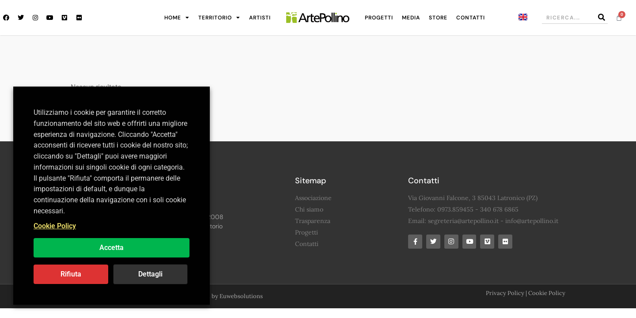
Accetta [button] (111, 247)
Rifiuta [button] (71, 274)
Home (176, 18)
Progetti (379, 17)
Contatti (470, 17)
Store (438, 17)
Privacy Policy (505, 293)
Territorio (219, 18)
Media (411, 17)
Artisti (260, 17)
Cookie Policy (546, 293)
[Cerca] (601, 17)
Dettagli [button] (150, 274)
